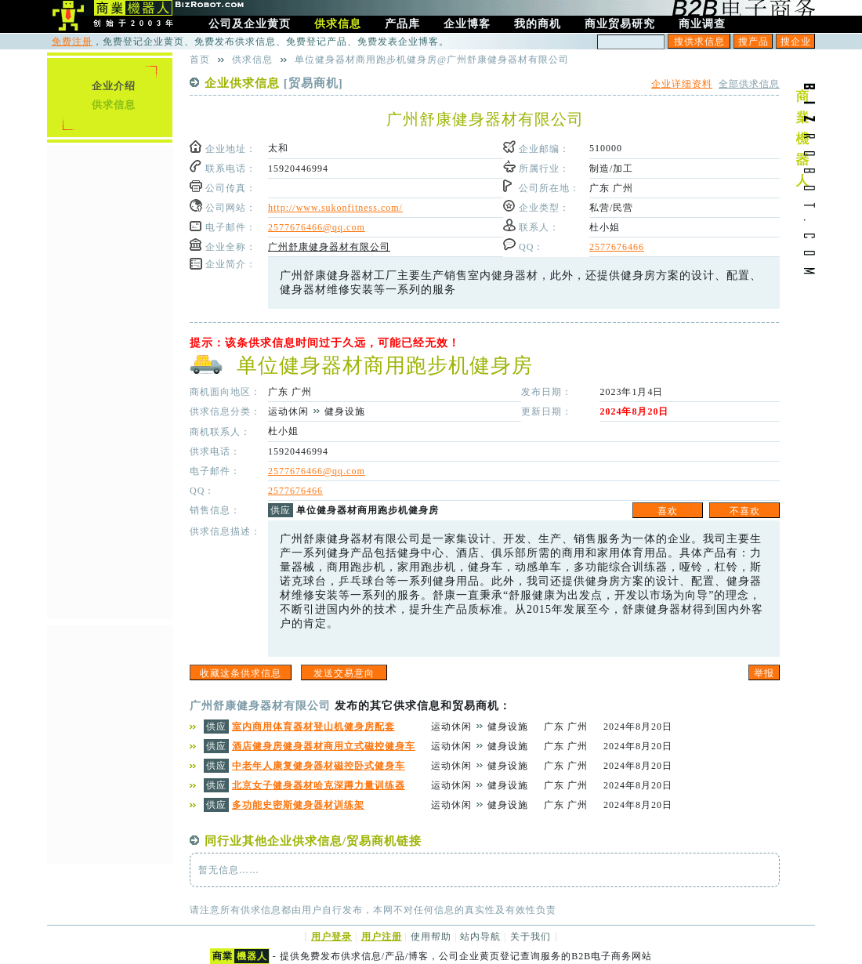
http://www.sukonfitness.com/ (335, 207)
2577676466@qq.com (316, 227)
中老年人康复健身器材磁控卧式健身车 (318, 765)
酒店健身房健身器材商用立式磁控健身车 (323, 746)
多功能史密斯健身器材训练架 (298, 804)
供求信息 (114, 105)
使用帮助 (431, 936)
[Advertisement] (109, 380)
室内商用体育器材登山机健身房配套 (313, 726)
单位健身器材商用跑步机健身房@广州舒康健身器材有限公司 (432, 59)
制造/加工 (611, 168)
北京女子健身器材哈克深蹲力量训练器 (318, 785)
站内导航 (480, 936)
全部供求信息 (749, 83)
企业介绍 (114, 86)
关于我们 (530, 936)
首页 (200, 59)
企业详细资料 (681, 83)
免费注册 (72, 41)
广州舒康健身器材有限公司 (329, 246)
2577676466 (616, 246)
